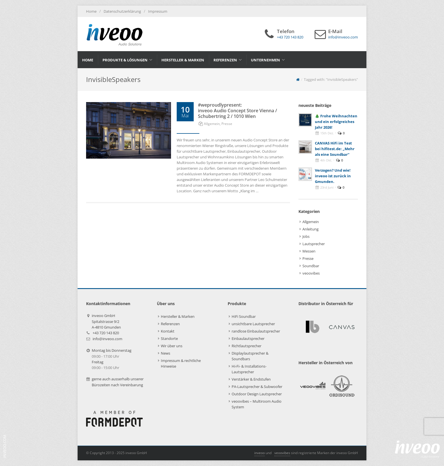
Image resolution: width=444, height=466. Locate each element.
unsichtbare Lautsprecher (253, 323)
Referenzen (170, 323)
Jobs (305, 236)
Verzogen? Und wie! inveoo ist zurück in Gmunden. (333, 176)
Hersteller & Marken (178, 316)
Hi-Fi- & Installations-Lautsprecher (249, 369)
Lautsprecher (313, 243)
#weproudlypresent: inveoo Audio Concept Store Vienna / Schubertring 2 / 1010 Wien (237, 110)
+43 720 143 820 (106, 332)
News (165, 353)
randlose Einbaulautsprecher (256, 331)
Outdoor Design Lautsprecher (257, 393)
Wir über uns (171, 345)
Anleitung (310, 229)
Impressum (157, 11)
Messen (308, 251)
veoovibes (311, 273)
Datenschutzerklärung (122, 11)
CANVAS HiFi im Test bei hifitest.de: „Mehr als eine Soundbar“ (335, 149)
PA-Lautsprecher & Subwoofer (257, 386)
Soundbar (310, 265)
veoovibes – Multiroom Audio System (256, 404)
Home (91, 11)
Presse (226, 123)
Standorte (169, 338)
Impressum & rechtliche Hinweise (181, 363)
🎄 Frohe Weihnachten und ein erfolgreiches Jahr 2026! (336, 121)
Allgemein (212, 123)
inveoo (259, 452)
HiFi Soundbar (244, 316)
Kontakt (167, 331)
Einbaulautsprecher (248, 338)
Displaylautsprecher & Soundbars (250, 356)
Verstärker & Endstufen (251, 379)
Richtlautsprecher (246, 345)
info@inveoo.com (107, 338)
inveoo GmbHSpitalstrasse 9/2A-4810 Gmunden (106, 321)
